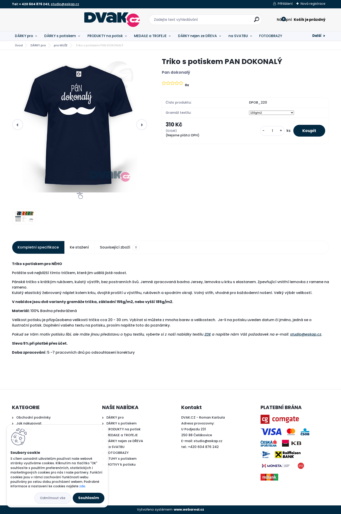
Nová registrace (313, 3)
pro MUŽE (61, 45)
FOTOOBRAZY (270, 35)
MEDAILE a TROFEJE (150, 35)
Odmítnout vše (52, 498)
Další (317, 35)
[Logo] (39, 19)
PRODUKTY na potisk (105, 35)
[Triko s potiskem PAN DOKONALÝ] (79, 124)
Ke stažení (79, 247)
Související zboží (120, 247)
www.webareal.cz (189, 509)
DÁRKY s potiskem (60, 35)
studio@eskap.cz (65, 4)
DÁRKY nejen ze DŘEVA (197, 35)
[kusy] (272, 131)
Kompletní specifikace (38, 247)
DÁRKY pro (24, 35)
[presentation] (17, 124)
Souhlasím (88, 497)
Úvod (19, 45)
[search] (220, 21)
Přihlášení (285, 3)
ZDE (208, 334)
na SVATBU (238, 35)
